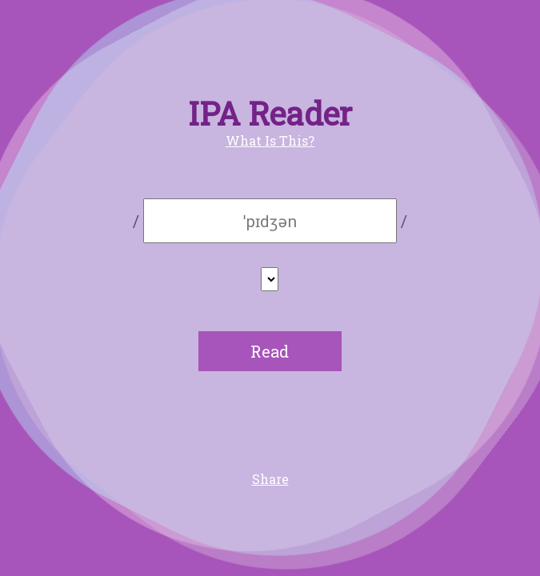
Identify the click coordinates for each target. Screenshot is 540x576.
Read (269, 351)
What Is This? (270, 140)
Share (270, 478)
